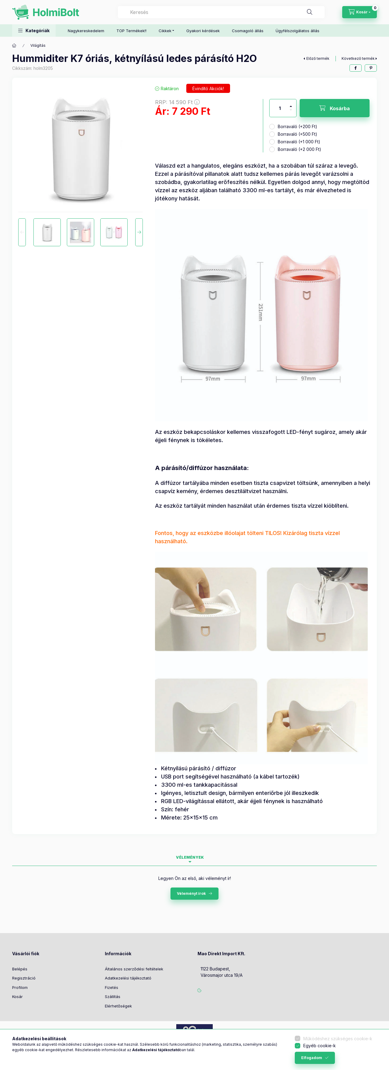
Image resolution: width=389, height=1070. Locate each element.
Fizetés (111, 987)
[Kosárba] (335, 108)
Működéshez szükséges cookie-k (337, 1038)
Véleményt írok (191, 893)
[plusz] (290, 103)
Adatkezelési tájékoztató (128, 978)
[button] (34, 30)
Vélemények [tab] (190, 857)
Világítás (38, 45)
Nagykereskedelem (86, 30)
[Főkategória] (14, 45)
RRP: (177, 102)
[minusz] (290, 112)
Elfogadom (311, 1057)
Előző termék (317, 58)
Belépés (19, 968)
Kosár (17, 996)
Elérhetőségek (118, 1006)
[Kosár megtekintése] (359, 12)
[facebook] (355, 68)
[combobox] (221, 12)
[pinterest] (371, 68)
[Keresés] (309, 12)
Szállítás (112, 996)
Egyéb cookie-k (319, 1045)
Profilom (20, 987)
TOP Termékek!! (131, 30)
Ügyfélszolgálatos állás (297, 30)
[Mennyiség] (280, 108)
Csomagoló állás (247, 30)
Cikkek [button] (165, 30)
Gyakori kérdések (203, 30)
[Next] (139, 232)
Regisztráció (24, 978)
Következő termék (358, 58)
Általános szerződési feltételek (134, 968)
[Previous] (22, 232)
